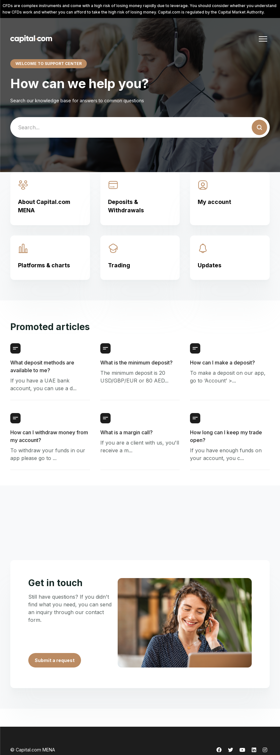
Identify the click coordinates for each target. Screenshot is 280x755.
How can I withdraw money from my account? (49, 436)
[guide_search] (140, 127)
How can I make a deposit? (222, 362)
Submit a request (55, 660)
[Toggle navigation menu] (263, 38)
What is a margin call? (126, 432)
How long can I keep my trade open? (226, 436)
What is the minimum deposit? (136, 362)
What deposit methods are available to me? (42, 366)
